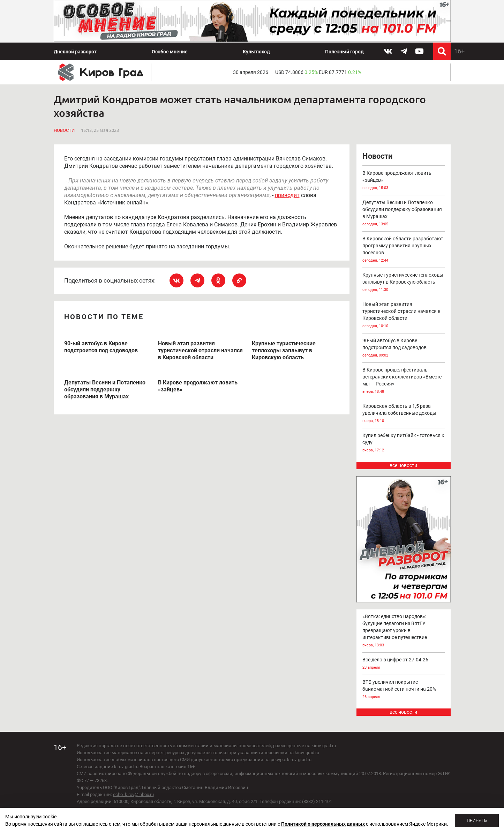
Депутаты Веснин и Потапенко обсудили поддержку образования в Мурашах (403, 214)
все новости (403, 465)
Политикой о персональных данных (323, 824)
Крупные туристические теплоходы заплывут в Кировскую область (403, 282)
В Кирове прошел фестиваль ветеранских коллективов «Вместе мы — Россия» (403, 381)
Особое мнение (170, 51)
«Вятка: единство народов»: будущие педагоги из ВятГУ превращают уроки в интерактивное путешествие (403, 631)
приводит (287, 195)
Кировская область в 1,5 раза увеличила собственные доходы (403, 414)
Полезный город (344, 51)
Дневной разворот (75, 51)
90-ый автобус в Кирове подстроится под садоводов (403, 348)
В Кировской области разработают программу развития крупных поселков (403, 250)
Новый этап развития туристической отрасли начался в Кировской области (403, 315)
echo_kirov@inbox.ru (133, 794)
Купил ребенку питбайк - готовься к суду (403, 443)
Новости (64, 130)
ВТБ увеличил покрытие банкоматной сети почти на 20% (403, 689)
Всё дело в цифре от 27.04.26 (403, 664)
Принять (477, 820)
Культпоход (256, 51)
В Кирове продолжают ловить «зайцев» (403, 181)
